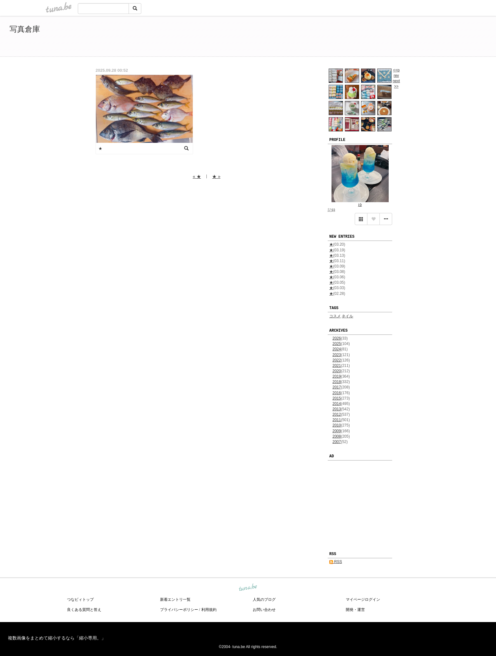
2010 (336, 425)
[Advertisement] (413, 37)
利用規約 (209, 609)
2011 (336, 420)
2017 (336, 387)
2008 (336, 436)
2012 (336, 414)
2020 (336, 371)
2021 (336, 365)
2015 (336, 398)
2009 (336, 431)
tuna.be (248, 587)
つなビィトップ (80, 599)
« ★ (197, 176)
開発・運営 (355, 609)
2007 (336, 442)
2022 (336, 360)
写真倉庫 (25, 29)
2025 (336, 343)
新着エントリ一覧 (175, 599)
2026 (336, 338)
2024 (336, 349)
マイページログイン (363, 599)
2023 (336, 355)
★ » (216, 176)
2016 (336, 393)
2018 (336, 382)
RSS (335, 562)
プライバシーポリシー (179, 609)
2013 (336, 409)
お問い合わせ (264, 609)
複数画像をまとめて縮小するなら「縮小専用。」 (57, 637)
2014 (336, 403)
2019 (336, 376)
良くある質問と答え (84, 609)
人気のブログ (264, 599)
